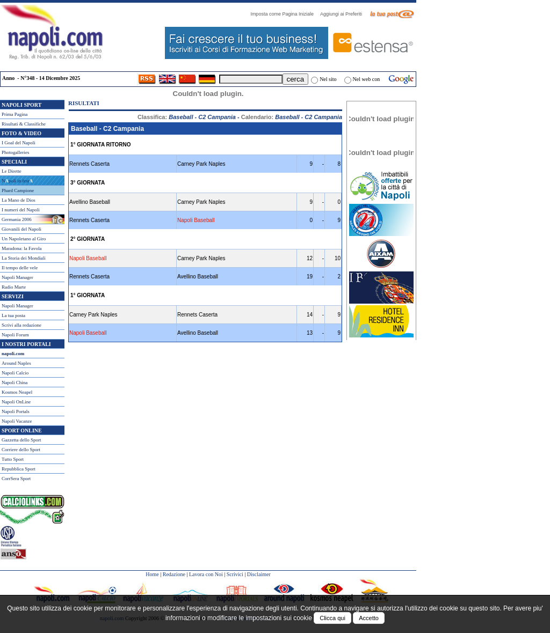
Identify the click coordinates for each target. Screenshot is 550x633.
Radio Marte (14, 287)
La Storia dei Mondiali (24, 258)
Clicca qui (332, 618)
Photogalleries (16, 152)
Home (152, 574)
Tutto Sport (13, 459)
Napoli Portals (16, 411)
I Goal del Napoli (18, 142)
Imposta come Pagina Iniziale (284, 14)
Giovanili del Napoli (21, 229)
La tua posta (13, 315)
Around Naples (16, 363)
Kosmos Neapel (17, 392)
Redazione (174, 574)
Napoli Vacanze (17, 421)
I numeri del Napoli (21, 209)
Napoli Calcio (15, 373)
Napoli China (14, 382)
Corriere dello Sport (21, 449)
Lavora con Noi (206, 574)
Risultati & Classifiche (24, 124)
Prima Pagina (14, 114)
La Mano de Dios (18, 200)
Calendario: (291, 117)
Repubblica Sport (18, 469)
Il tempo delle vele (20, 267)
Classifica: (187, 117)
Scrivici (235, 574)
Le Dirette (11, 171)
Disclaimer (259, 574)
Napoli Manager (17, 277)
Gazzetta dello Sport (21, 440)
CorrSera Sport (16, 478)
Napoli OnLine (16, 401)
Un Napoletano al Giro (24, 238)
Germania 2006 (17, 219)
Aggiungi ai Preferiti (343, 14)
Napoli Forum (15, 334)
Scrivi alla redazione (21, 325)
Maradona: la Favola (21, 248)
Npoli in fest (17, 180)
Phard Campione (18, 190)
